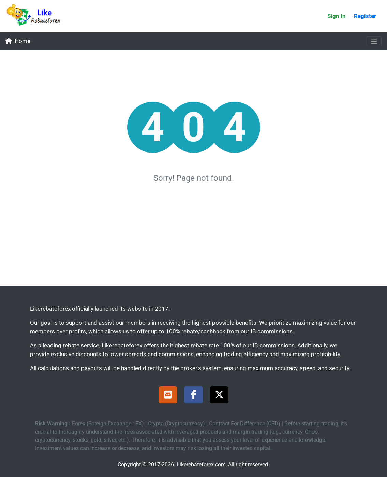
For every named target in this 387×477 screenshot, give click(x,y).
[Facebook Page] (193, 395)
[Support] (168, 395)
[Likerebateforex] (36, 16)
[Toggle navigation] (374, 41)
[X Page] (219, 395)
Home (17, 41)
